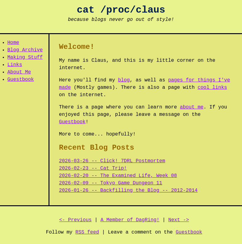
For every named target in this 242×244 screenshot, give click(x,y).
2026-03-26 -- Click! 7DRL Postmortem (112, 161)
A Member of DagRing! (129, 220)
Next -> (178, 220)
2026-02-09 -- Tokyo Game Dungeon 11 (110, 183)
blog (124, 80)
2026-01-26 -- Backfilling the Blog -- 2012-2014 (128, 190)
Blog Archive (25, 50)
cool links (212, 87)
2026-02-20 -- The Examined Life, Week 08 (118, 176)
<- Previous (75, 220)
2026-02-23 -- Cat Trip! (93, 168)
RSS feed (87, 232)
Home (13, 42)
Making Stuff (25, 57)
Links (14, 65)
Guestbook (20, 79)
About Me (19, 72)
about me (192, 107)
